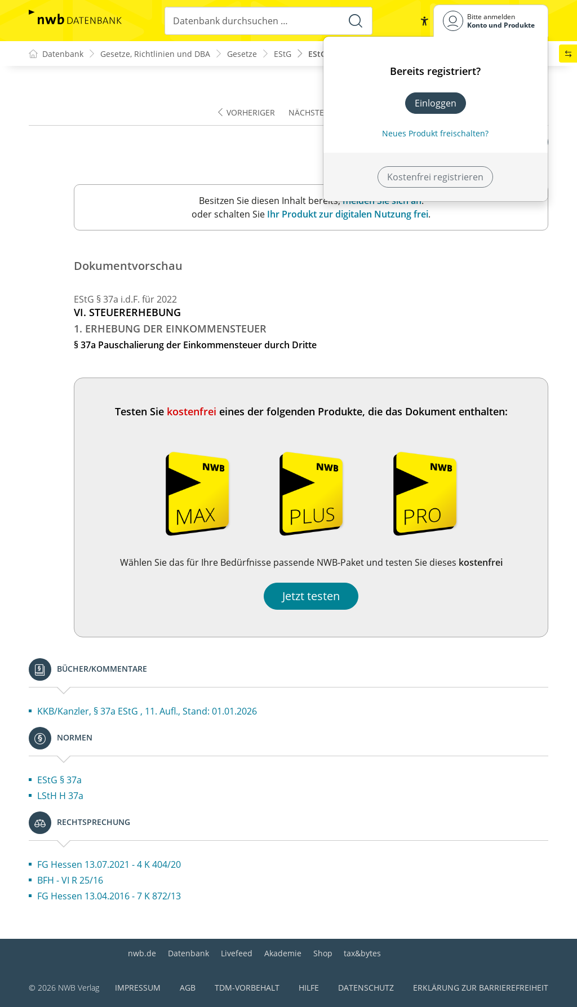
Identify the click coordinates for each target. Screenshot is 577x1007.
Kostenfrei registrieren (435, 177)
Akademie (282, 953)
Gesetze (242, 53)
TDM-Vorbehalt (247, 987)
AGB (188, 987)
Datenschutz (366, 987)
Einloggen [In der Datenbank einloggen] (435, 103)
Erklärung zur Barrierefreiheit (480, 987)
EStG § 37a (59, 780)
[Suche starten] (355, 20)
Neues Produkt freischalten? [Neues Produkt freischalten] (435, 133)
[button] (424, 20)
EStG (282, 53)
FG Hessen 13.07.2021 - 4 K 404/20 (109, 864)
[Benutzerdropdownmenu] (490, 21)
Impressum (138, 987)
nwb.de (142, 953)
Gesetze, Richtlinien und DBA (155, 53)
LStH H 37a (60, 795)
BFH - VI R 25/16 (70, 880)
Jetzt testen (311, 596)
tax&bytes (362, 953)
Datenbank (188, 953)
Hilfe (309, 987)
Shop (322, 953)
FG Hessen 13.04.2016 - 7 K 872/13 (109, 896)
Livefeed (236, 953)
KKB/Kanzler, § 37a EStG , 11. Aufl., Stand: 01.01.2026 (147, 711)
